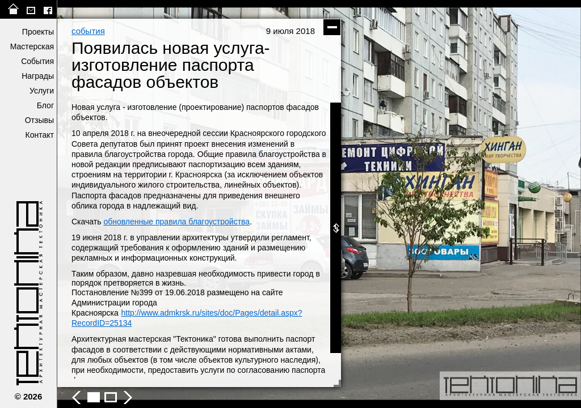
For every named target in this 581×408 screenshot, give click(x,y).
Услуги (42, 90)
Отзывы (39, 120)
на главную (14, 9)
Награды (38, 75)
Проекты (38, 31)
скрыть (332, 27)
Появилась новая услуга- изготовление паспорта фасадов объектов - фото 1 (93, 397)
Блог (45, 105)
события (88, 31)
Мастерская (32, 46)
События (37, 61)
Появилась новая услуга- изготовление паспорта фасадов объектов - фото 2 (110, 397)
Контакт (40, 134)
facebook (48, 9)
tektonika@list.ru (31, 9)
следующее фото (450, 204)
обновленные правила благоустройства (176, 221)
